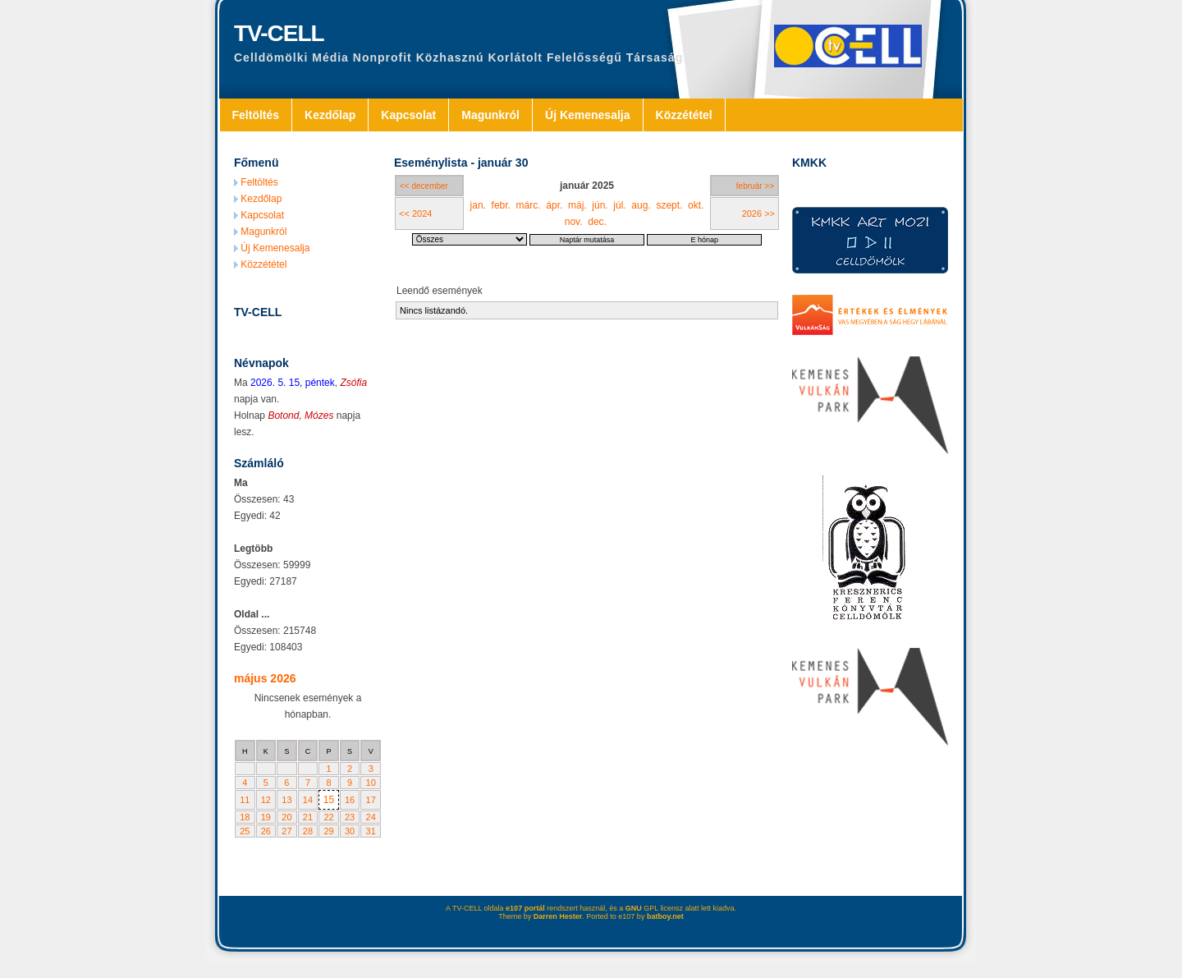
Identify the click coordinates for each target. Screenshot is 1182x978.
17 (371, 800)
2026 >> (758, 213)
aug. (640, 205)
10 (371, 782)
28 (308, 831)
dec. (597, 221)
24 (371, 817)
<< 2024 (415, 213)
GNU (633, 908)
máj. (577, 205)
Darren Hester (558, 916)
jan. (478, 205)
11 (245, 800)
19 (266, 817)
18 (245, 817)
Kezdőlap (330, 115)
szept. (669, 205)
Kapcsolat (408, 115)
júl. (619, 205)
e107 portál (525, 908)
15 (328, 800)
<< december (424, 186)
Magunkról (490, 115)
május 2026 (265, 678)
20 (286, 817)
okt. (695, 205)
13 (286, 800)
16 (350, 800)
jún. (599, 205)
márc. (528, 205)
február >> (755, 186)
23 (350, 817)
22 (328, 817)
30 (350, 831)
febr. (501, 205)
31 (371, 831)
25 (245, 831)
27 (286, 831)
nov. (574, 221)
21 (308, 817)
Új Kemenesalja (587, 115)
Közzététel (684, 115)
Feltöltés (256, 115)
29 (328, 831)
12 (266, 800)
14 (308, 800)
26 (266, 831)
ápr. (554, 205)
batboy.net (665, 916)
